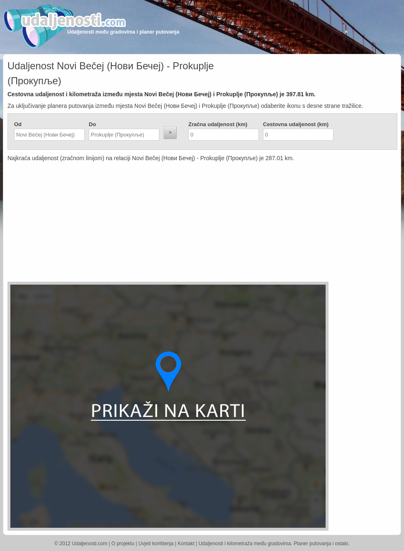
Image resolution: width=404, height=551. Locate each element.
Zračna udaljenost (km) (217, 124)
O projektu (123, 543)
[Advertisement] (152, 224)
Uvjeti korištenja (156, 543)
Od (18, 124)
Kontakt (186, 543)
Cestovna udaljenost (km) (296, 124)
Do (92, 124)
